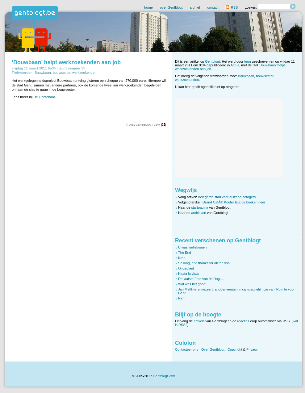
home (148, 7)
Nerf (181, 298)
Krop (181, 258)
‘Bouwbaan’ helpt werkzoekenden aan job (66, 62)
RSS (231, 7)
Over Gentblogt (212, 349)
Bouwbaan (43, 72)
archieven (198, 213)
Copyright (235, 349)
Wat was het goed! (192, 284)
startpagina (199, 207)
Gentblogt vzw (163, 376)
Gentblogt (212, 61)
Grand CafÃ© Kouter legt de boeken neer (234, 202)
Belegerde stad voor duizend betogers (227, 197)
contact (212, 7)
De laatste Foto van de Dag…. (201, 279)
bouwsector (61, 72)
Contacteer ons (186, 349)
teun (62, 68)
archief (195, 7)
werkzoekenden (84, 72)
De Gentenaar (44, 97)
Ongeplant (186, 268)
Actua (235, 65)
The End (184, 252)
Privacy (251, 349)
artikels (199, 321)
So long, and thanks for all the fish (204, 263)
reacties (243, 321)
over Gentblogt (171, 7)
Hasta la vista (188, 273)
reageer (74, 68)
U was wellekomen (192, 247)
